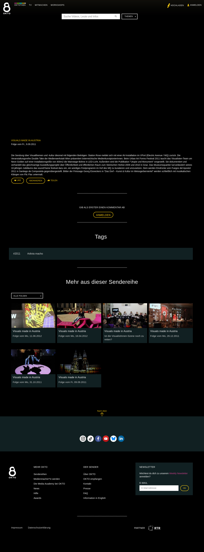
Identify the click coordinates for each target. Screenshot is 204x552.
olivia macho (36, 253)
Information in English (94, 497)
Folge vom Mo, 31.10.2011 (26, 381)
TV (31, 5)
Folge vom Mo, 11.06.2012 (26, 335)
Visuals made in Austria (26, 140)
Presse (87, 487)
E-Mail (143, 482)
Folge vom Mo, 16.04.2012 (72, 335)
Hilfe (36, 492)
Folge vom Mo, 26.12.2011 (164, 335)
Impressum (16, 526)
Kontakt (87, 482)
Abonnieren (35, 180)
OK (184, 487)
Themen (130, 16)
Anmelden (103, 214)
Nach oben (102, 412)
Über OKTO (89, 473)
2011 (17, 253)
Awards (37, 497)
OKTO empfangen (92, 478)
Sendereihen (40, 473)
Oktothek (21, 5)
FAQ (85, 492)
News (36, 487)
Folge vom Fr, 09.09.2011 (72, 381)
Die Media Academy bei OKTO (49, 482)
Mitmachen (42, 5)
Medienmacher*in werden (47, 478)
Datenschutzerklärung (39, 526)
